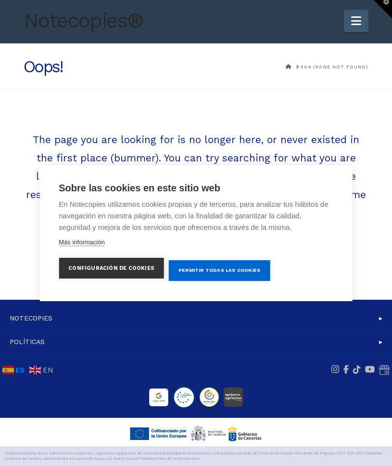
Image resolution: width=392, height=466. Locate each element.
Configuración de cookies (111, 268)
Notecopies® (83, 21)
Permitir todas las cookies (219, 270)
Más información (81, 241)
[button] (356, 21)
